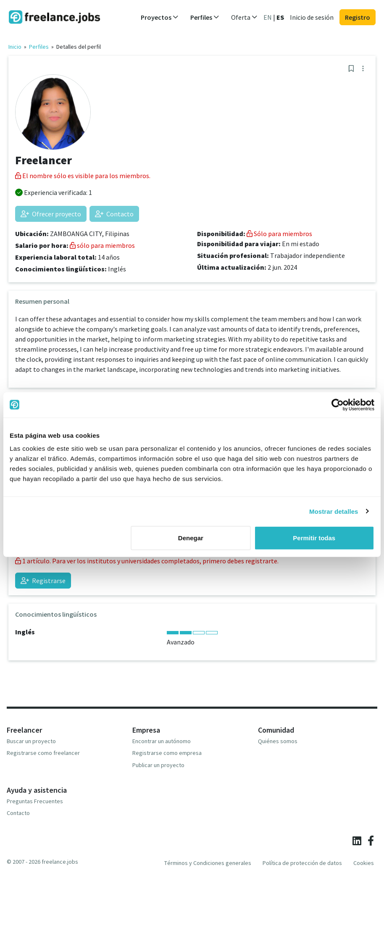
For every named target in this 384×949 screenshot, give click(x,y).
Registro (357, 17)
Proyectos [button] (160, 17)
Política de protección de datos (302, 863)
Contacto (114, 214)
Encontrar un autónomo (161, 741)
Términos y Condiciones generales (207, 863)
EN (267, 17)
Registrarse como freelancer (43, 753)
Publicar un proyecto (158, 765)
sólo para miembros (102, 245)
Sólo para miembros (279, 233)
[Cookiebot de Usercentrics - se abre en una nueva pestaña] (337, 404)
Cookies (363, 863)
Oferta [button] (244, 17)
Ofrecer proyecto (51, 214)
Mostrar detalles (333, 511)
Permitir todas (314, 538)
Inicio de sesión (312, 17)
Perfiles (39, 46)
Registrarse (43, 580)
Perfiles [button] (204, 17)
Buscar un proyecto (31, 741)
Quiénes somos (277, 741)
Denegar (190, 538)
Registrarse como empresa (167, 753)
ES (280, 17)
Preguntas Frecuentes (35, 801)
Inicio (14, 46)
